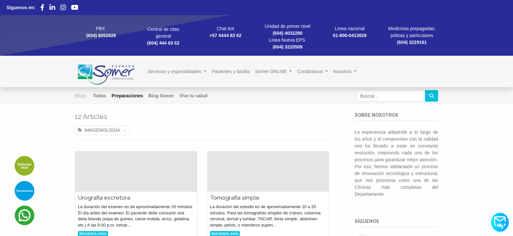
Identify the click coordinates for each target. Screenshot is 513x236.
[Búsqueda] (431, 96)
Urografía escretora (104, 197)
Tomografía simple (234, 197)
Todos (99, 95)
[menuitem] (231, 72)
